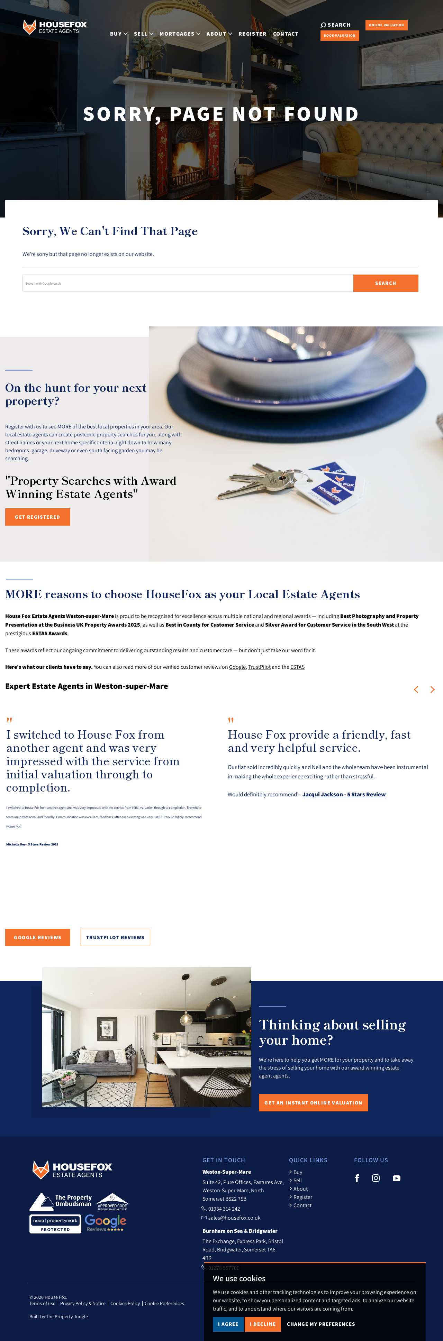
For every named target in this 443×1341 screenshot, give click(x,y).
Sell (295, 1180)
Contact (279, 29)
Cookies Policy (125, 1303)
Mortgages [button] (173, 29)
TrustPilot (259, 666)
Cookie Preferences (164, 1303)
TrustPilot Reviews (115, 937)
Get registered (37, 517)
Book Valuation (328, 35)
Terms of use (42, 1303)
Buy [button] (112, 29)
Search (385, 283)
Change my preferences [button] (321, 1324)
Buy (295, 1171)
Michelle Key (16, 844)
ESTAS (297, 666)
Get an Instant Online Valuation (313, 1102)
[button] (416, 689)
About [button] (213, 29)
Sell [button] (137, 29)
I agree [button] (228, 1324)
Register (246, 29)
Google (237, 666)
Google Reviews (37, 937)
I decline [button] (263, 1324)
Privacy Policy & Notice (83, 1303)
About (298, 1188)
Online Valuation (374, 25)
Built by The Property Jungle (58, 1316)
